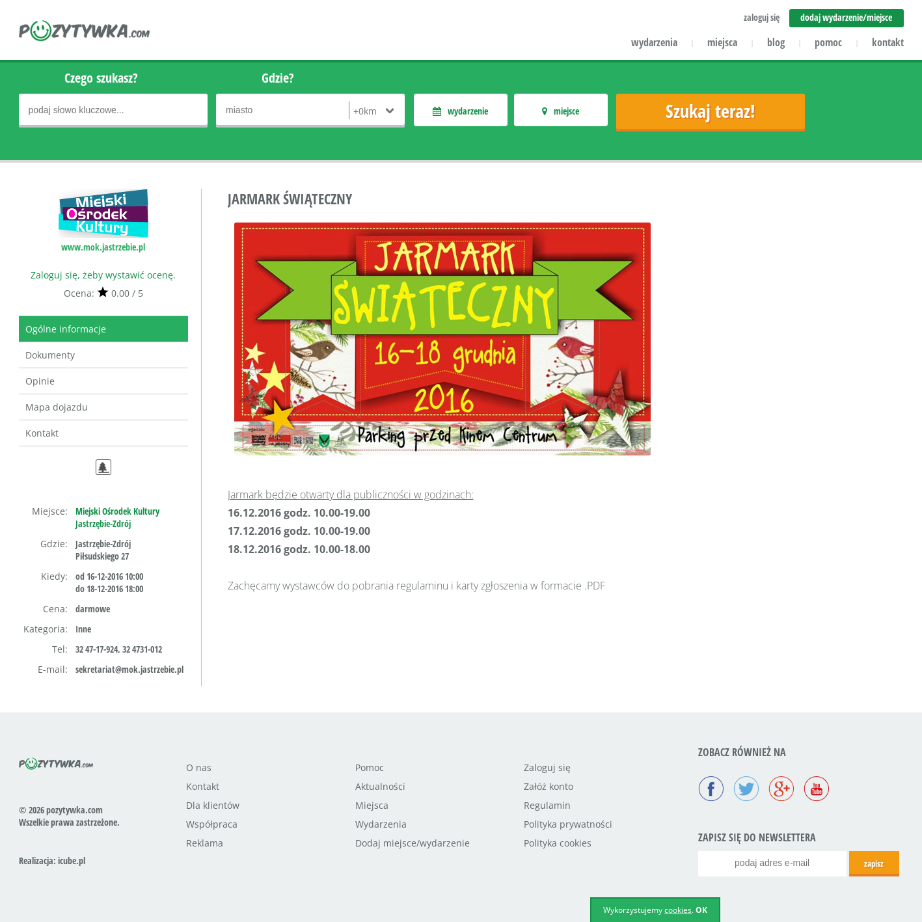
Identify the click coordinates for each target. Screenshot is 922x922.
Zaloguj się (547, 767)
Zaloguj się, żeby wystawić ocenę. (103, 275)
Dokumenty (50, 355)
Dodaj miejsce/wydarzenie (412, 843)
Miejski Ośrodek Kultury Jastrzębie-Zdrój (117, 517)
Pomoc (369, 767)
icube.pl (71, 860)
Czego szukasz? (101, 78)
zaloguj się (762, 17)
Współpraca (211, 824)
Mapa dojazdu (56, 407)
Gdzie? (278, 78)
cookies (678, 909)
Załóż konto (548, 786)
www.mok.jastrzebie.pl (103, 247)
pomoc (828, 42)
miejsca (722, 42)
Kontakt (42, 433)
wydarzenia (654, 42)
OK (701, 909)
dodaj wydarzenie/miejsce (846, 17)
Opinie (40, 381)
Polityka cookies (557, 843)
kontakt (888, 42)
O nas (198, 767)
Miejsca (371, 805)
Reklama (204, 843)
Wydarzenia (381, 824)
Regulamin (547, 805)
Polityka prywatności (568, 824)
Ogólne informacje (65, 329)
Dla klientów (212, 805)
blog (776, 42)
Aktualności (380, 786)
